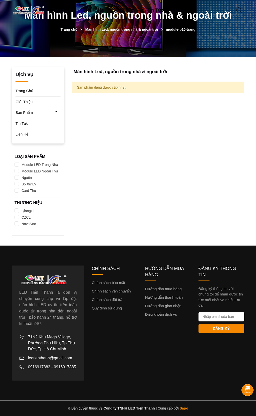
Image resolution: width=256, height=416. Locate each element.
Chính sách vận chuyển (111, 291)
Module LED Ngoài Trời (39, 171)
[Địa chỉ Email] (221, 316)
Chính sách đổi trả (107, 299)
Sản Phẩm (124, 10)
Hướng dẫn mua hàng (163, 289)
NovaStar (28, 224)
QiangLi (27, 211)
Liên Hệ (180, 10)
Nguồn (26, 178)
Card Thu (28, 191)
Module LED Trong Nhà (39, 165)
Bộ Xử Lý (28, 184)
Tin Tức (156, 10)
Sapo (184, 408)
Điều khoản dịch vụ (161, 314)
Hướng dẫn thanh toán (163, 297)
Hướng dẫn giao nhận (163, 306)
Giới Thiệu (93, 10)
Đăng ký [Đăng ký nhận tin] (221, 328)
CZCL (25, 217)
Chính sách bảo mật (108, 282)
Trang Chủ (63, 10)
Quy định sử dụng (107, 308)
